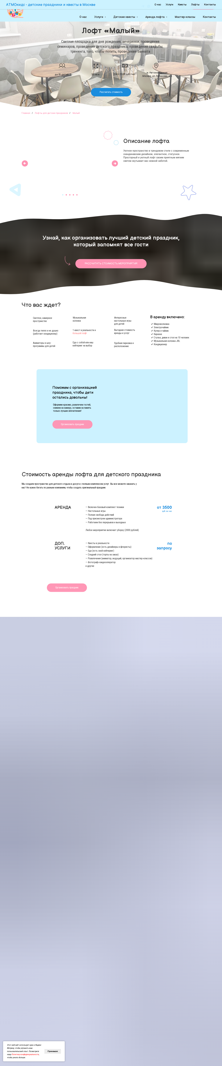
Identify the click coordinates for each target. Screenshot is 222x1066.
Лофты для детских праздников (51, 113)
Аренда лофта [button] (155, 17)
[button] (203, 6)
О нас (83, 17)
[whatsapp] (149, 6)
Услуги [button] (99, 17)
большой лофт (80, 333)
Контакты (209, 17)
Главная (26, 113)
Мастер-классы (185, 17)
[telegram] (143, 6)
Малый (76, 113)
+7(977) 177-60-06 (170, 6)
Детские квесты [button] (124, 17)
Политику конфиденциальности (25, 1054)
